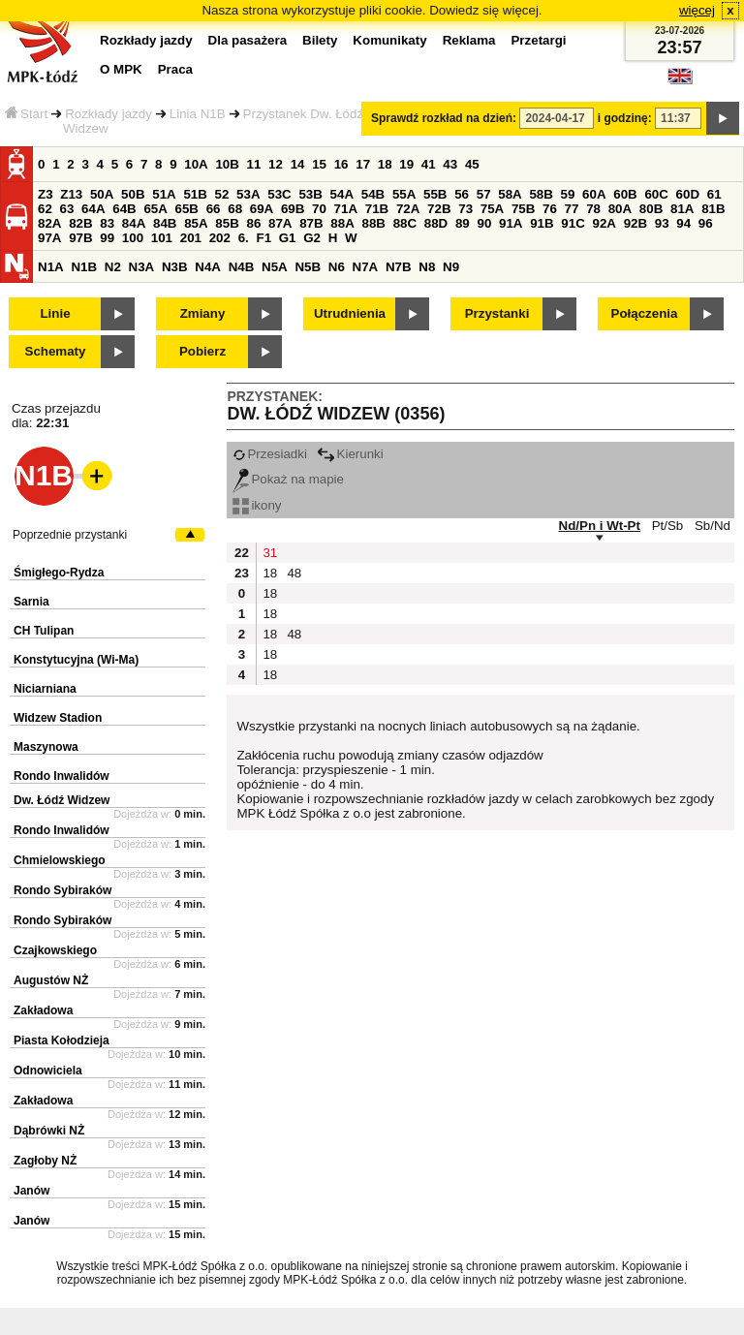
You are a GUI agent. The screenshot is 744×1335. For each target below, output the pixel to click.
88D (436, 223)
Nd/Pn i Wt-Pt (599, 525)
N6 (336, 267)
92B (635, 223)
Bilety (319, 40)
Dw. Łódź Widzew (61, 800)
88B (373, 223)
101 (161, 238)
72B (438, 209)
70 (319, 209)
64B (124, 209)
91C (572, 223)
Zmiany (203, 313)
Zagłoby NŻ (45, 1160)
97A (49, 238)
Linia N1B (198, 114)
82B (80, 223)
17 (363, 164)
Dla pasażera (248, 40)
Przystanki (497, 313)
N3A (142, 267)
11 (254, 164)
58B (540, 194)
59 (568, 194)
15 (319, 164)
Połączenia (644, 313)
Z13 (71, 194)
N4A (208, 267)
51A (163, 194)
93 (662, 223)
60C (655, 194)
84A (133, 223)
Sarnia (31, 601)
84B (164, 223)
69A (261, 209)
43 (450, 164)
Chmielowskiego (60, 860)
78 (593, 209)
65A (155, 209)
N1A (51, 267)
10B (226, 164)
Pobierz (202, 351)
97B (80, 238)
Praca (175, 69)
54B (373, 194)
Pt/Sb (668, 525)
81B (713, 209)
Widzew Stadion (58, 718)
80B (651, 209)
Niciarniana (45, 689)
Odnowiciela (48, 1070)
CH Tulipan (44, 630)
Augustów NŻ (51, 980)
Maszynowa (46, 747)
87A (280, 223)
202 (220, 238)
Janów (31, 1190)
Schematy (55, 351)
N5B (307, 267)
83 (107, 223)
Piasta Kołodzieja (61, 1040)
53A (248, 194)
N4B (242, 267)
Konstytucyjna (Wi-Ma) (76, 660)
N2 (113, 267)
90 (484, 223)
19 (406, 164)
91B (541, 223)
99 (107, 238)
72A (407, 209)
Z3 (45, 194)
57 (484, 194)
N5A (275, 267)
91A (510, 223)
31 (270, 552)
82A (49, 223)
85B (226, 223)
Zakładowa (43, 1010)
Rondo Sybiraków (62, 890)
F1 (263, 238)
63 (67, 209)
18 (385, 164)
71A (345, 209)
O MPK (121, 69)
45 (472, 164)
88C (405, 223)
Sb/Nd (712, 525)
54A (342, 194)
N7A (366, 267)
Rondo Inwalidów (61, 776)
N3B (175, 267)
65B (187, 209)
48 (294, 573)
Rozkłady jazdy (108, 114)
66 (213, 209)
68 (235, 209)
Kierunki (350, 454)
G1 (287, 238)
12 (275, 164)
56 (461, 194)
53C (279, 194)
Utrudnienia (350, 313)
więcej (697, 10)
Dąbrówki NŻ (49, 1130)
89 (462, 223)
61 (714, 194)
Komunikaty (389, 40)
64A (93, 209)
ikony (256, 505)
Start (26, 114)
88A (342, 223)
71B (376, 209)
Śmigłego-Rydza (59, 572)
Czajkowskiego (55, 950)
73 (465, 209)
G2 (312, 238)
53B (310, 194)
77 (572, 209)
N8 (426, 267)
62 (45, 209)
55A (404, 194)
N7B (399, 267)
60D (687, 194)
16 (341, 164)
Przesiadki (269, 454)
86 (253, 223)
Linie (55, 313)
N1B (84, 267)
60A (593, 194)
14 (298, 164)
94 (683, 223)
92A (603, 223)
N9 (451, 267)
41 (428, 164)
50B (132, 194)
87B (311, 223)
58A (509, 194)
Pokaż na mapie (288, 479)
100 (132, 238)
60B (624, 194)
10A (195, 164)
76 (549, 209)
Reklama (469, 40)
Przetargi (538, 40)
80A (620, 209)
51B (194, 194)
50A (101, 194)
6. (243, 238)
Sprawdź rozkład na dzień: (443, 118)
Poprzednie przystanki (70, 535)
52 (222, 194)
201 (191, 238)
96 (705, 223)
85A (195, 223)
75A (492, 209)
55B (435, 194)
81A (682, 209)
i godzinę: (625, 118)
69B (292, 209)
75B (523, 209)
